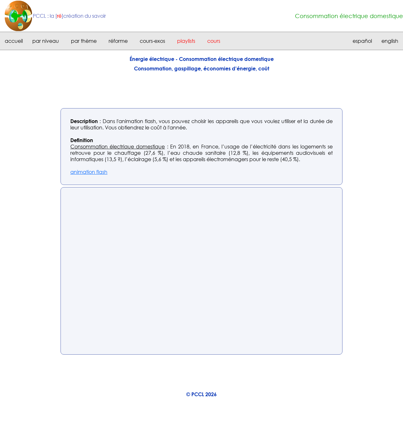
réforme (118, 41)
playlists (186, 41)
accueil (14, 41)
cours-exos (152, 41)
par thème (84, 41)
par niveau (45, 41)
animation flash (88, 172)
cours (213, 41)
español (362, 41)
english (389, 41)
